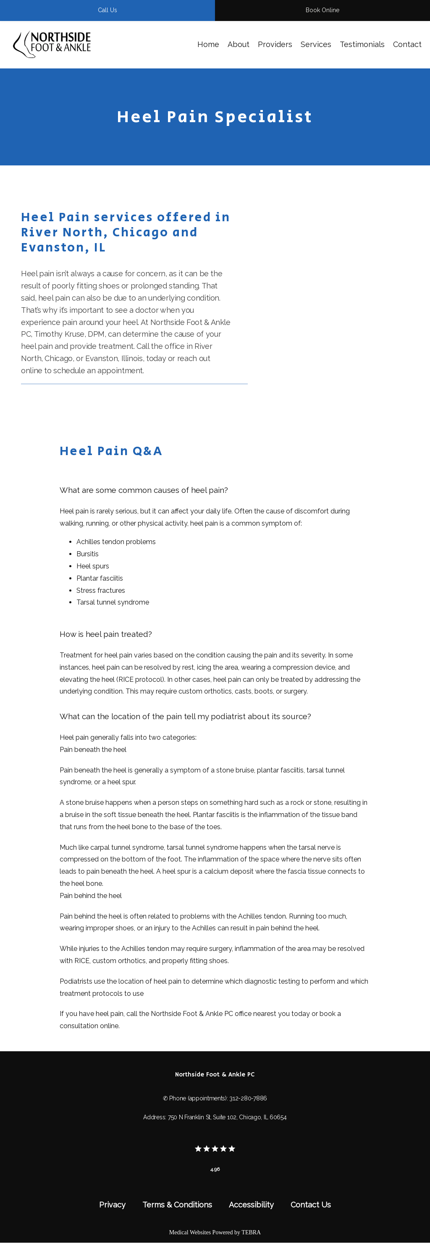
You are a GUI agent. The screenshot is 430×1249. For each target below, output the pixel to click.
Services (316, 44)
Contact (407, 44)
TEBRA (251, 1232)
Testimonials (362, 44)
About (238, 44)
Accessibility (251, 1204)
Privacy (112, 1204)
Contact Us (311, 1204)
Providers (275, 44)
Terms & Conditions (177, 1204)
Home (208, 44)
